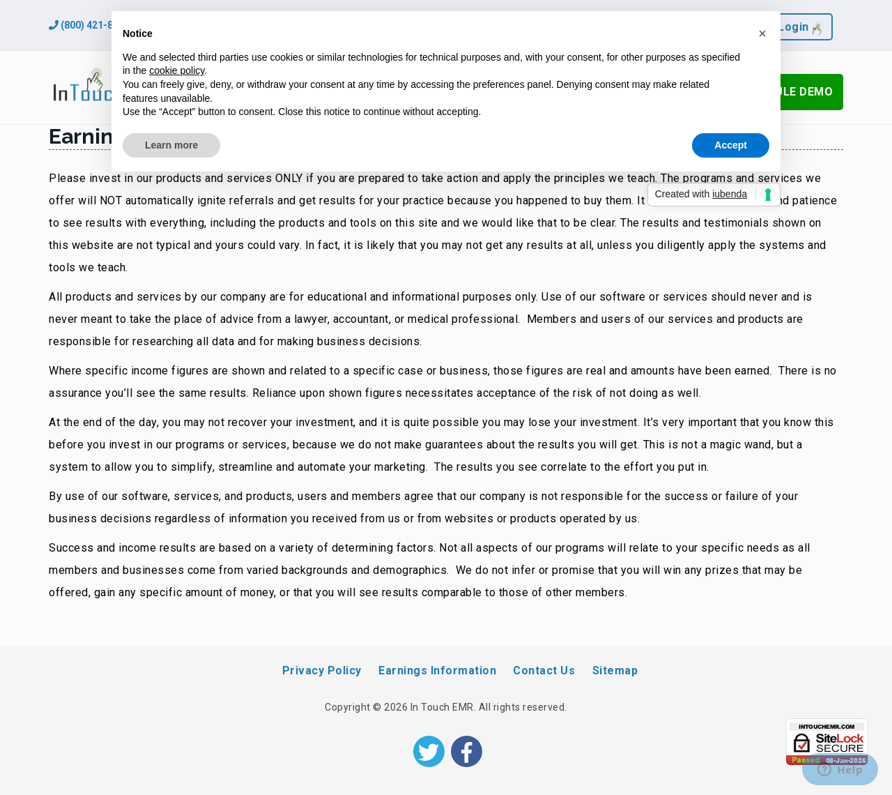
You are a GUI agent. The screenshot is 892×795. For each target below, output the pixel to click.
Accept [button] (730, 145)
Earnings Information (437, 670)
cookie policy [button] (176, 70)
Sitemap (615, 670)
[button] (762, 33)
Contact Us (544, 670)
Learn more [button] (171, 145)
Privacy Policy (322, 670)
